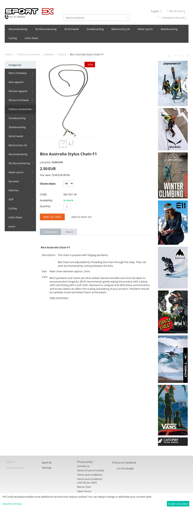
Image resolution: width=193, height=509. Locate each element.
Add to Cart (52, 217)
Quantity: (45, 206)
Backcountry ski (120, 29)
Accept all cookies (178, 503)
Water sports (145, 29)
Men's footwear (18, 73)
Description (50, 232)
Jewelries (49, 54)
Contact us (83, 466)
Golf (11, 199)
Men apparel (16, 82)
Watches (14, 190)
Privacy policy (85, 461)
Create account (15, 467)
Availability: (46, 200)
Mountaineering (18, 29)
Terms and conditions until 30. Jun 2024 (89, 480)
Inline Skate (31, 38)
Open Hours (84, 491)
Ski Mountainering (46, 29)
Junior (12, 226)
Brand (69, 232)
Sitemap (46, 467)
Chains (62, 54)
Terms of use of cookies (90, 470)
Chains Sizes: (48, 183)
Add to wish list (81, 217)
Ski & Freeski (71, 29)
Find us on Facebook (124, 462)
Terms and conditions (89, 474)
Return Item (84, 487)
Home (8, 54)
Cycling (13, 38)
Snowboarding (95, 29)
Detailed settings (12, 503)
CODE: (43, 194)
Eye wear (14, 181)
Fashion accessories (28, 54)
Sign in (10, 461)
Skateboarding (169, 29)
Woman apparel (18, 91)
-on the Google (125, 468)
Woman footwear (19, 100)
